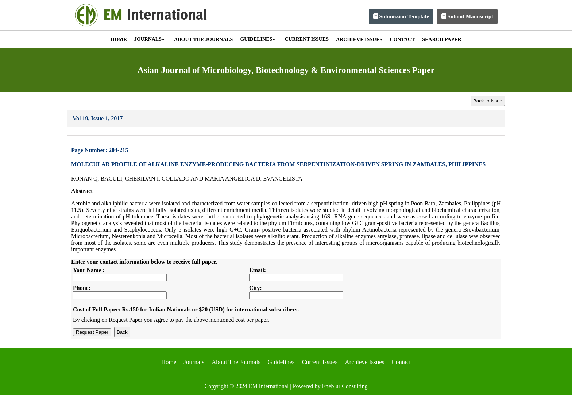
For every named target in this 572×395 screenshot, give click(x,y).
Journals (193, 362)
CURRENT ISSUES (307, 39)
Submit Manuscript (467, 16)
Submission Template (401, 16)
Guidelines (281, 362)
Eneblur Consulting (345, 386)
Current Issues (319, 362)
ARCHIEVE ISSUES (359, 39)
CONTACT (402, 39)
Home (169, 362)
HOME (119, 39)
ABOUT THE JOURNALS (203, 39)
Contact (401, 362)
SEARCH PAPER (441, 39)
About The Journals (236, 362)
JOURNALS (149, 39)
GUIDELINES (257, 39)
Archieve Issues (364, 362)
